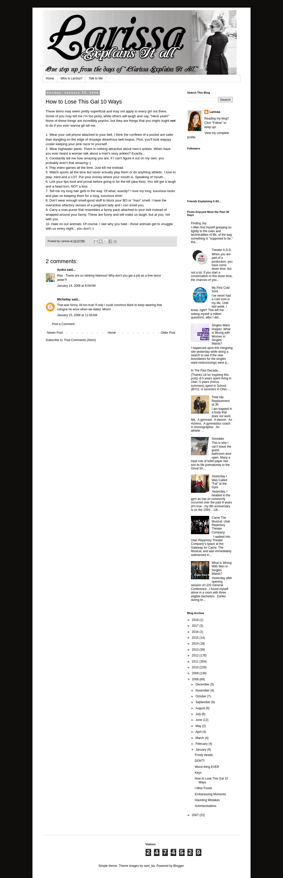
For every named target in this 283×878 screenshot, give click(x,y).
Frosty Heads (204, 755)
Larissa (214, 112)
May (199, 726)
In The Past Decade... (205, 370)
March (200, 738)
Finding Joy (198, 223)
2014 (196, 643)
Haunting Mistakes (207, 800)
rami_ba (149, 866)
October (201, 696)
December (203, 684)
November (203, 690)
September (203, 702)
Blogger (178, 866)
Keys (198, 772)
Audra (61, 270)
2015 (196, 637)
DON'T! (200, 761)
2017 (196, 626)
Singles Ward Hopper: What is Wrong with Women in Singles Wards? (221, 334)
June (199, 720)
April (199, 732)
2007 (196, 815)
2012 (196, 655)
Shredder (218, 439)
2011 (196, 661)
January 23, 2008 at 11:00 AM (77, 315)
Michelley (64, 299)
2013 (196, 649)
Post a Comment (63, 324)
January (201, 749)
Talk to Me (96, 78)
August (201, 708)
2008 (196, 679)
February (202, 744)
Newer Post (55, 332)
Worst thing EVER (207, 767)
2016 (196, 632)
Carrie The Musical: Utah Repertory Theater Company (221, 525)
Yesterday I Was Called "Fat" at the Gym (219, 482)
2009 (196, 673)
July (199, 714)
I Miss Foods (203, 788)
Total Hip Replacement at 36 (221, 400)
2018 (196, 620)
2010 (196, 667)
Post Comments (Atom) (80, 340)
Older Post (168, 332)
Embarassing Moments (210, 794)
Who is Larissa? (71, 78)
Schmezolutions (205, 806)
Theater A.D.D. (222, 250)
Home (50, 78)
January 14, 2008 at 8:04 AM (76, 286)
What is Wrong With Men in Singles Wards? (222, 568)
